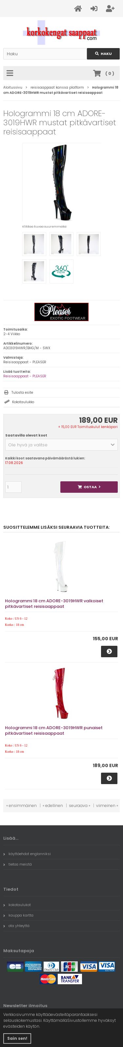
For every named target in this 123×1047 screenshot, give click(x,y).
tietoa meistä (17, 864)
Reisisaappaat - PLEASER (24, 376)
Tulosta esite (22, 392)
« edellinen (53, 805)
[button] (61, 445)
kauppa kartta (18, 915)
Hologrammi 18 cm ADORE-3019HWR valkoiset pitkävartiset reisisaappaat (54, 603)
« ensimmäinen (21, 805)
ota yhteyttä (16, 925)
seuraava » (79, 805)
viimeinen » (107, 805)
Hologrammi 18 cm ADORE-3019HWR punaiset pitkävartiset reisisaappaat (54, 730)
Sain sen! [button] (17, 1038)
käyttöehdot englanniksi (27, 853)
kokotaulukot (17, 904)
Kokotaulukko (23, 402)
